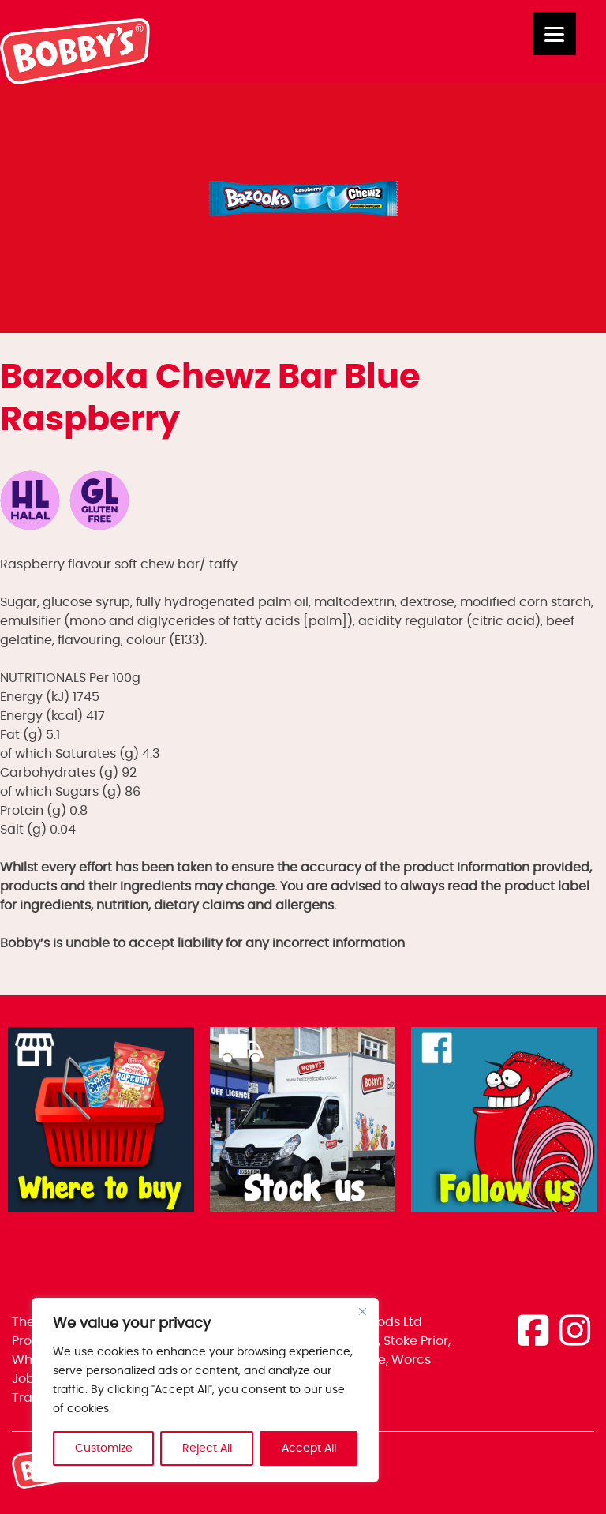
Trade (30, 1398)
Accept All (309, 1448)
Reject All (207, 1448)
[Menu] (554, 33)
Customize (104, 1448)
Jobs (26, 1379)
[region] (205, 1390)
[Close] (362, 1311)
